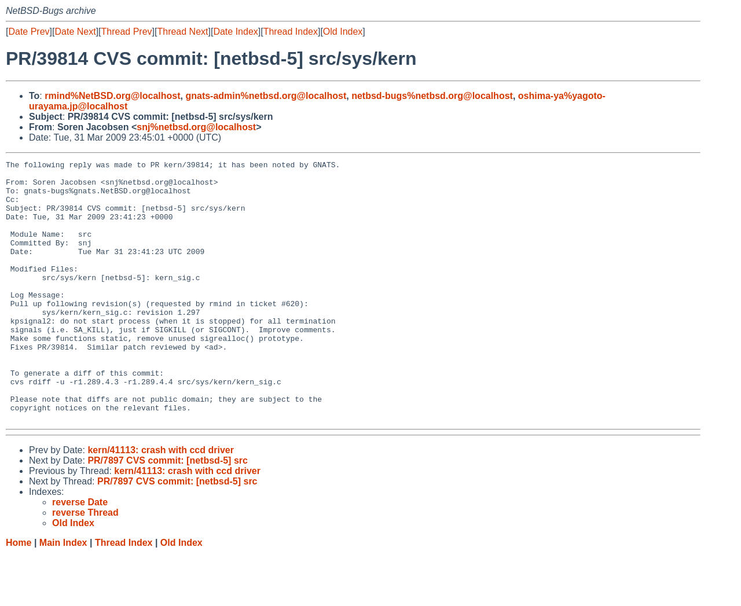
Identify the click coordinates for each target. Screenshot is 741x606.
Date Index (235, 31)
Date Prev (28, 31)
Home (18, 595)
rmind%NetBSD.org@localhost (112, 96)
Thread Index (290, 31)
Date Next (75, 31)
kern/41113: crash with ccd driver (160, 502)
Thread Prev (126, 31)
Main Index (63, 595)
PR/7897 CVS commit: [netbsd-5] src (167, 512)
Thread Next (182, 31)
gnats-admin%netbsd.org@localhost (265, 96)
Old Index (342, 31)
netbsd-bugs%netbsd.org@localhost (432, 96)
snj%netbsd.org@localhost (196, 127)
